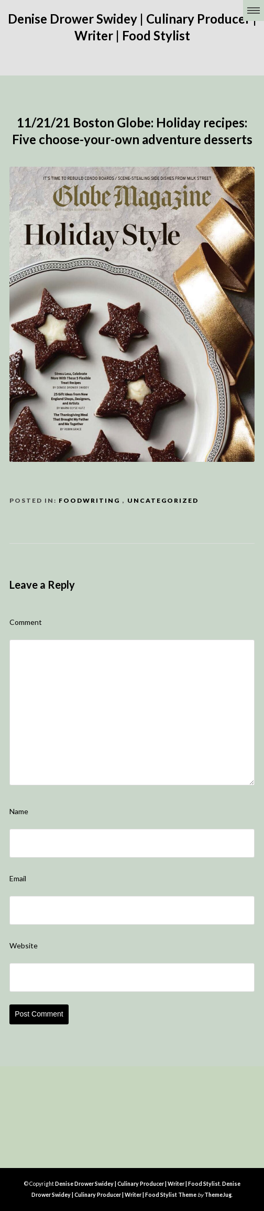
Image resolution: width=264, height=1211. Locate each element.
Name (18, 811)
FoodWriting (89, 500)
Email (17, 878)
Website (23, 945)
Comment (25, 622)
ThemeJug (218, 1195)
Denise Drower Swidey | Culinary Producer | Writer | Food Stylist (137, 1184)
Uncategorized (163, 500)
